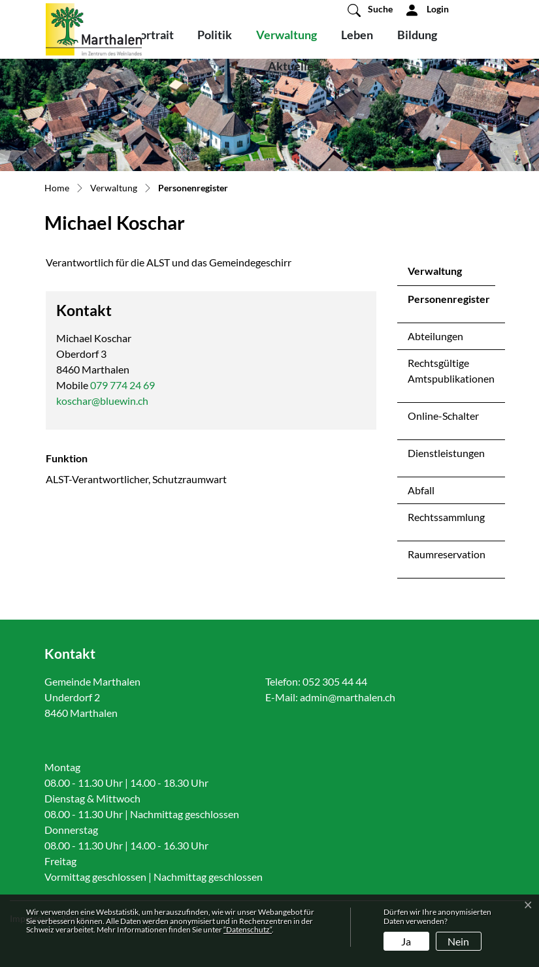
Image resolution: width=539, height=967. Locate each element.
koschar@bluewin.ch (102, 400)
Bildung (417, 34)
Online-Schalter (443, 415)
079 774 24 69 (122, 385)
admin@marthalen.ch (347, 697)
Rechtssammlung (446, 517)
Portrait (153, 34)
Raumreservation (446, 554)
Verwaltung (286, 34)
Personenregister (448, 302)
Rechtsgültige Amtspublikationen (451, 371)
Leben (357, 34)
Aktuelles (293, 66)
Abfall (421, 490)
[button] (370, 10)
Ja (406, 941)
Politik (214, 34)
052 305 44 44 (334, 681)
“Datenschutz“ (247, 929)
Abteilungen (435, 336)
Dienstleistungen (446, 453)
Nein (458, 941)
